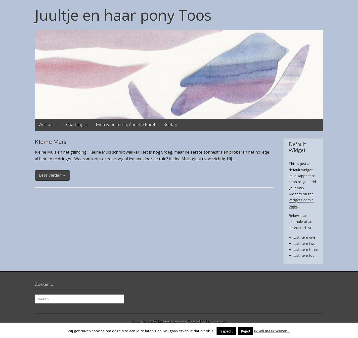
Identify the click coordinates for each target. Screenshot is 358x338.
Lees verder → (52, 175)
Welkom (46, 124)
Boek (168, 124)
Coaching (75, 124)
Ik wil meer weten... (272, 330)
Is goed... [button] (226, 331)
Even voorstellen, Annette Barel (125, 124)
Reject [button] (245, 331)
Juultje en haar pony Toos (123, 15)
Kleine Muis (50, 141)
